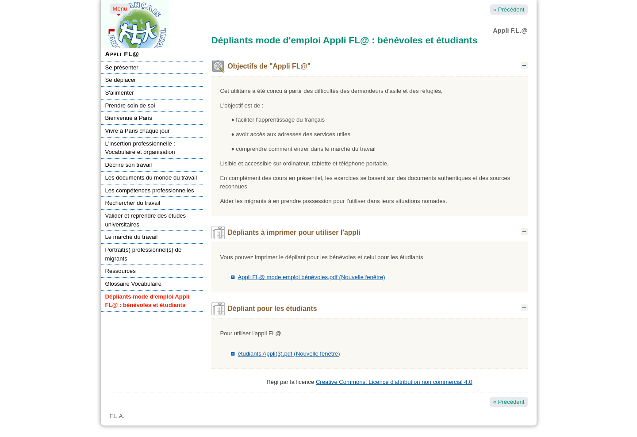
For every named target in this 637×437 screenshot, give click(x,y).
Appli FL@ (122, 54)
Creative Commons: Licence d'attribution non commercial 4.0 (394, 382)
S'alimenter (119, 92)
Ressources (120, 271)
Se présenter (121, 67)
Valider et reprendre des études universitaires (145, 220)
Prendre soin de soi (130, 105)
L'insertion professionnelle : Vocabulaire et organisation (140, 148)
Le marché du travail (131, 237)
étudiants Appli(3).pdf (289, 353)
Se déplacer (120, 80)
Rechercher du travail (133, 202)
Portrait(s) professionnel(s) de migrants (143, 254)
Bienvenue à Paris (128, 118)
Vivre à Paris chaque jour (137, 130)
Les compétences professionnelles (149, 190)
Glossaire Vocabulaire (133, 283)
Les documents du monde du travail (151, 177)
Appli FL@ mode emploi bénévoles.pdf (311, 277)
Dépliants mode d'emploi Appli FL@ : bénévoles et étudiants (147, 301)
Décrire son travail (128, 164)
